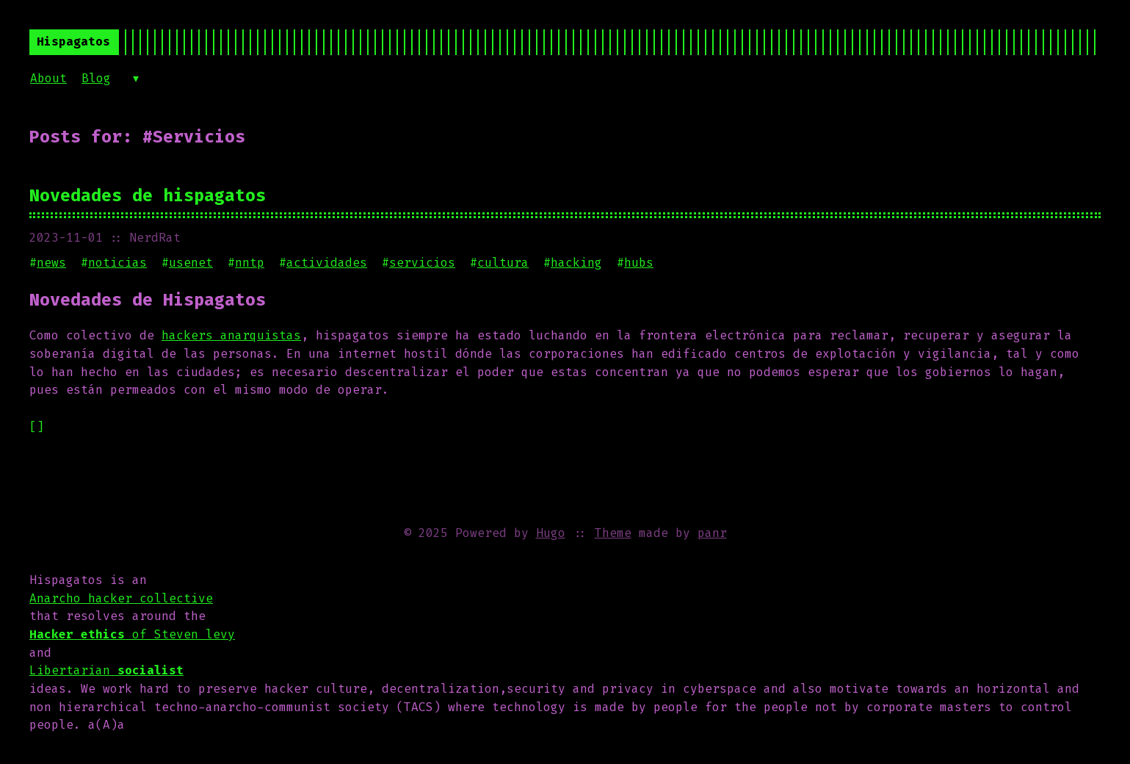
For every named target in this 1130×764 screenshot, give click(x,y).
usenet (191, 262)
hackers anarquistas (231, 335)
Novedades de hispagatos (147, 195)
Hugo (550, 533)
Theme (613, 533)
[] (36, 426)
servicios (422, 262)
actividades (326, 262)
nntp (249, 262)
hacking (576, 262)
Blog (96, 78)
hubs (638, 262)
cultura (503, 262)
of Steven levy (132, 634)
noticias (117, 262)
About (48, 78)
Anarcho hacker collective (121, 598)
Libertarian (106, 670)
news (51, 262)
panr (712, 533)
